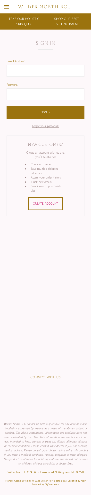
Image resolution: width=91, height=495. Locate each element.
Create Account (45, 203)
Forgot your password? (45, 126)
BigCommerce (52, 484)
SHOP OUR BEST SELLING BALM (66, 21)
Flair (83, 481)
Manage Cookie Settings (18, 481)
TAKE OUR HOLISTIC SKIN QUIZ (24, 21)
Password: (12, 85)
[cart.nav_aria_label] (85, 6)
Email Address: (16, 61)
